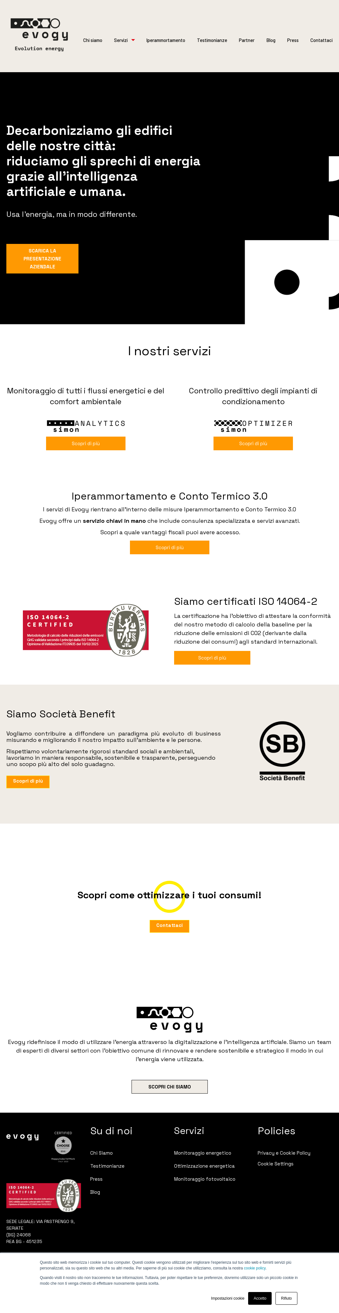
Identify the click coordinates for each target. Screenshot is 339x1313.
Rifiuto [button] (286, 1298)
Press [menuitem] (96, 1179)
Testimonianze (212, 40)
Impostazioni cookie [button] (227, 1298)
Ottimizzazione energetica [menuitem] (204, 1166)
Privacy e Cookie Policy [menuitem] (284, 1153)
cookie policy (255, 1268)
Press (293, 40)
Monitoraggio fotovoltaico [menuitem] (204, 1179)
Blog (270, 40)
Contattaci (321, 40)
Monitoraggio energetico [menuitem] (202, 1153)
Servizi (121, 40)
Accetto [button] (260, 1298)
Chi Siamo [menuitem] (101, 1153)
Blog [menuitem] (95, 1192)
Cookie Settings (276, 1164)
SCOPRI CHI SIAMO (169, 1087)
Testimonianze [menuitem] (107, 1166)
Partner (246, 40)
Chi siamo (92, 40)
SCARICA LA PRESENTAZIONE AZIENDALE (42, 259)
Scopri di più (86, 443)
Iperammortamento (165, 40)
